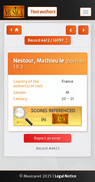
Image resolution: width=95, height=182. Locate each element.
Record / (48, 40)
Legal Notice (65, 176)
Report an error (47, 138)
